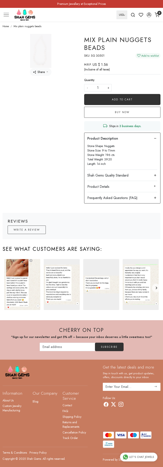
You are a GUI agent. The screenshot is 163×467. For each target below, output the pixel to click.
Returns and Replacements (71, 424)
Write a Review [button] (27, 230)
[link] (133, 15)
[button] (149, 15)
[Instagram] (121, 405)
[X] (113, 405)
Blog (35, 401)
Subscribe (109, 347)
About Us (8, 400)
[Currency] (122, 15)
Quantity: (89, 80)
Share (39, 72)
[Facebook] (106, 405)
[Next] (156, 288)
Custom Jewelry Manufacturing (12, 408)
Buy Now (122, 112)
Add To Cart (122, 99)
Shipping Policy (72, 417)
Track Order (70, 438)
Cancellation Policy (74, 432)
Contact (67, 405)
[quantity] (98, 87)
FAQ (65, 411)
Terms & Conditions (15, 452)
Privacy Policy (38, 452)
